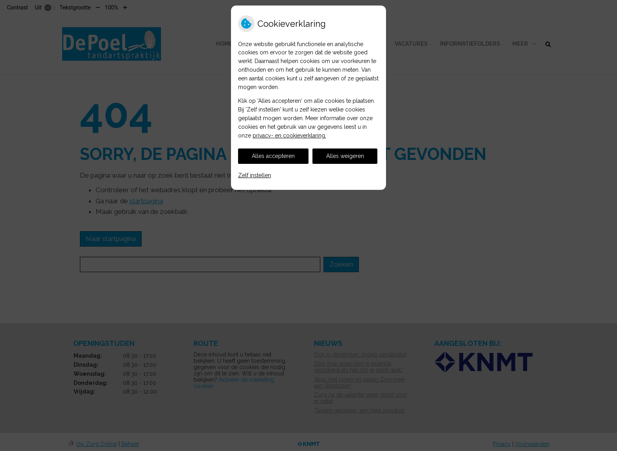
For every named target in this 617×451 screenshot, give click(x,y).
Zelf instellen (254, 175)
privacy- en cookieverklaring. (289, 135)
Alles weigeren (345, 156)
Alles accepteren (273, 156)
